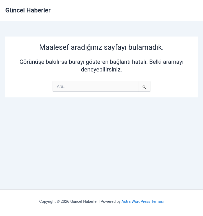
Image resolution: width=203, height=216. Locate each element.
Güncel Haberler (27, 10)
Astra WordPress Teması (143, 201)
